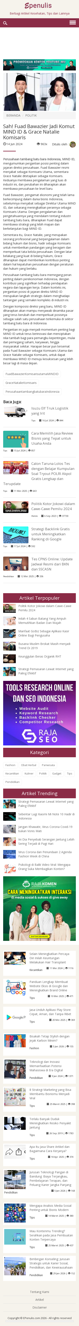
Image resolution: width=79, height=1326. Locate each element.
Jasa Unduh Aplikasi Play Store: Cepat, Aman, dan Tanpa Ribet (50, 1012)
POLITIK (31, 115)
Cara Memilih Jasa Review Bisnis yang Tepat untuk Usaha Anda (52, 438)
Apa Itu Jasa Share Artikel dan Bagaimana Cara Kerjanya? (49, 1149)
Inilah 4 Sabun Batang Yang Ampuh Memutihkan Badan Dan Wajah (42, 621)
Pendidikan (8, 576)
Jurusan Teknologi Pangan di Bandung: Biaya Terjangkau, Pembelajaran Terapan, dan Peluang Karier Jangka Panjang (50, 1178)
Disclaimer (39, 1307)
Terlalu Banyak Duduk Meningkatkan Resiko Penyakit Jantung (50, 1123)
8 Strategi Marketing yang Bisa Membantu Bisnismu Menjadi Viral (50, 1094)
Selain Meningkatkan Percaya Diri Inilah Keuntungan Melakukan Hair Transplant (49, 958)
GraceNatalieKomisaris (21, 383)
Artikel (39, 1300)
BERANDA (13, 115)
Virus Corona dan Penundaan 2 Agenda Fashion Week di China (45, 854)
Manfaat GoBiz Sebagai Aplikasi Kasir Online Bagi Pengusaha (43, 633)
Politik (34, 516)
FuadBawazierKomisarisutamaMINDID (32, 374)
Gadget (56, 773)
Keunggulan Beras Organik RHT (39, 656)
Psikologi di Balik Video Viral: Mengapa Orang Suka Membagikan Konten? (44, 867)
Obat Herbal (28, 765)
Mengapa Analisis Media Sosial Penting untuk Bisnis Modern (50, 1208)
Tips (33, 420)
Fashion (10, 765)
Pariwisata (48, 765)
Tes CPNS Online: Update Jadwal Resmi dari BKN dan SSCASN (52, 564)
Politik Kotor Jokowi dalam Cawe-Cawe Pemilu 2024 (53, 506)
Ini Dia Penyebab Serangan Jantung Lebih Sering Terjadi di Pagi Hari (46, 841)
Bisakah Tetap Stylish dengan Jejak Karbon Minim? (49, 1038)
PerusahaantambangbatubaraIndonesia (32, 392)
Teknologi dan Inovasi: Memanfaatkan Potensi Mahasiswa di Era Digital (46, 1066)
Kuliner (29, 773)
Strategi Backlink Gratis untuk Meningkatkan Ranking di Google (50, 533)
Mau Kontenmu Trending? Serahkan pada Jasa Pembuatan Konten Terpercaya (51, 1235)
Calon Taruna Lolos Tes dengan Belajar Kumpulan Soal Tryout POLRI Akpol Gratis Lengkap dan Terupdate (38, 473)
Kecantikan (12, 773)
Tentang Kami (39, 1292)
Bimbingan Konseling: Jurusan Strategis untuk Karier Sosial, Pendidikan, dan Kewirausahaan (51, 1263)
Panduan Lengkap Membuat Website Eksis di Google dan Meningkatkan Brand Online (48, 986)
